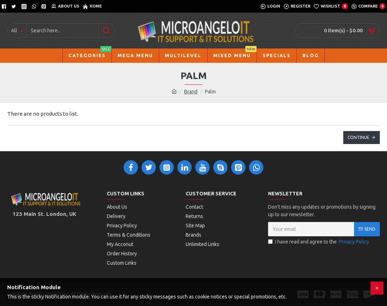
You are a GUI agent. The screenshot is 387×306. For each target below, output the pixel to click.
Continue (358, 137)
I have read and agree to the (319, 242)
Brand (190, 91)
